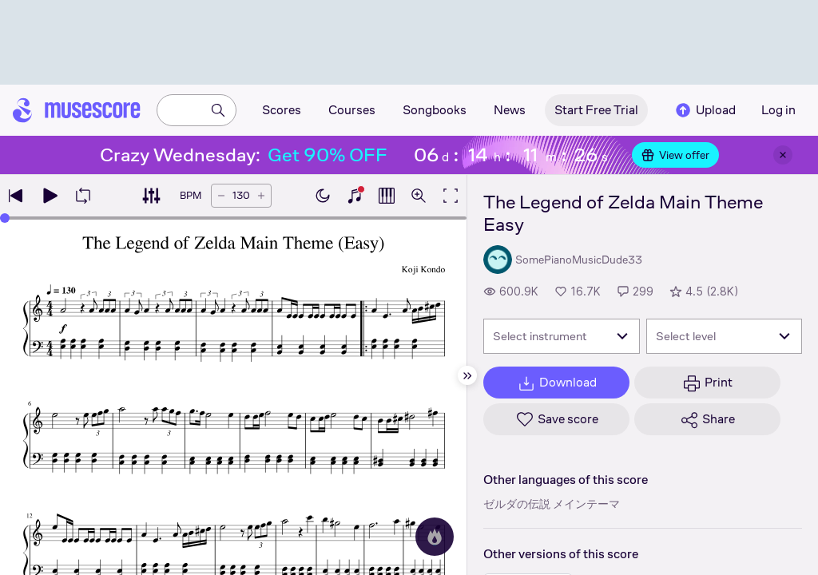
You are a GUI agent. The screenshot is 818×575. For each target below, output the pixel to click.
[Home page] (77, 110)
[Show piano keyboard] (355, 196)
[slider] (5, 218)
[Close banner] (782, 155)
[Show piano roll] (387, 196)
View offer (675, 155)
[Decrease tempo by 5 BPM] (221, 195)
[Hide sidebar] (467, 375)
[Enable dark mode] (323, 196)
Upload (704, 110)
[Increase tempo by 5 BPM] (261, 195)
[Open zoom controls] (419, 196)
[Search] (218, 110)
